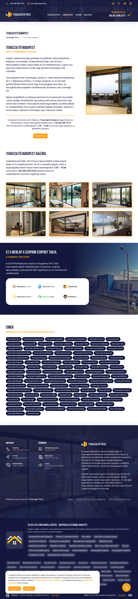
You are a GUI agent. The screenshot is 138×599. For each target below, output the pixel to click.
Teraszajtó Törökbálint (63, 344)
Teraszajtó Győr (104, 390)
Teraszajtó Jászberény (79, 386)
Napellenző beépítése (37, 546)
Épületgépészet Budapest (118, 563)
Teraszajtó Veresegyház (76, 339)
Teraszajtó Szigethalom (43, 353)
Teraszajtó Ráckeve (71, 362)
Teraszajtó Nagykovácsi (116, 372)
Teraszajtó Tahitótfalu (74, 348)
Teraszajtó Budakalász (55, 409)
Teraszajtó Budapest (105, 404)
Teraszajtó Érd (13, 400)
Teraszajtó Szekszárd (104, 353)
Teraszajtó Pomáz (89, 362)
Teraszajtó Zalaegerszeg (33, 339)
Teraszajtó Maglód (15, 381)
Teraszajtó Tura (45, 344)
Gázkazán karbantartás (82, 567)
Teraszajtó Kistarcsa (33, 381)
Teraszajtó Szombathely (95, 348)
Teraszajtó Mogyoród (100, 376)
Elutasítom (29, 589)
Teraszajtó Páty (65, 367)
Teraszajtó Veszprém (55, 339)
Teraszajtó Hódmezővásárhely (19, 390)
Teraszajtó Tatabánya (100, 344)
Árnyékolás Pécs (13, 563)
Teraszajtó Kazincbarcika (38, 386)
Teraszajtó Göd (65, 395)
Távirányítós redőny (36, 555)
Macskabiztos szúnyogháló (84, 541)
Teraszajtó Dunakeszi (90, 400)
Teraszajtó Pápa (81, 367)
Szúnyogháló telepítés (121, 550)
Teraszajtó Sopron (116, 358)
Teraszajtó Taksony (54, 348)
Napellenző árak (105, 541)
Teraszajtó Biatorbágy (76, 409)
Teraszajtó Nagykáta (15, 376)
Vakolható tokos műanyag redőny (61, 555)
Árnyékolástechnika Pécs (31, 563)
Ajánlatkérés (68, 15)
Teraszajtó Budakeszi (34, 409)
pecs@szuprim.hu (20, 458)
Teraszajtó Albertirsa (15, 413)
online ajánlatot (117, 15)
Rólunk (78, 15)
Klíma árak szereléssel (122, 571)
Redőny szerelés (108, 580)
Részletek (55, 595)
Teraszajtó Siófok (32, 362)
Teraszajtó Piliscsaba (16, 367)
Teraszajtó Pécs (53, 15)
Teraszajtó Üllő (29, 344)
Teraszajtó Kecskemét (16, 386)
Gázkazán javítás (64, 567)
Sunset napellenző (80, 550)
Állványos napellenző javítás (67, 537)
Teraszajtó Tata (117, 344)
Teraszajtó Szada (81, 358)
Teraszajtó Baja (33, 413)
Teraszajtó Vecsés (96, 339)
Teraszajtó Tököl (81, 344)
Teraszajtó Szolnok (115, 348)
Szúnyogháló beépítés (99, 550)
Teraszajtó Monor (82, 376)
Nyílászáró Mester (122, 576)
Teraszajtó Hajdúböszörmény (67, 390)
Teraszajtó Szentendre (83, 353)
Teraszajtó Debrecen (32, 404)
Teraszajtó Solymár (15, 362)
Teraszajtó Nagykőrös (95, 372)
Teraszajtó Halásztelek (43, 390)
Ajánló (70, 499)
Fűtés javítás (12, 567)
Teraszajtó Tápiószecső (34, 348)
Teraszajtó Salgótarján (51, 362)
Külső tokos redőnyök (37, 541)
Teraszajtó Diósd (14, 404)
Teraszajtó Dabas (50, 404)
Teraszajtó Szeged (39, 358)
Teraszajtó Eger (28, 400)
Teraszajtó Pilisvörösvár (109, 362)
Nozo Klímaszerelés (105, 576)
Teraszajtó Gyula (88, 390)
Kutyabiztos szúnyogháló (60, 541)
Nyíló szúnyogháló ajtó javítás (106, 546)
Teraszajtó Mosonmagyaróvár (60, 376)
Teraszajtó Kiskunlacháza (55, 381)
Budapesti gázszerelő (67, 563)
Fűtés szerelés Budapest (28, 567)
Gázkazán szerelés (100, 567)
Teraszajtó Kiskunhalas (77, 381)
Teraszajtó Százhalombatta (60, 358)
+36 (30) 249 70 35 (20, 450)
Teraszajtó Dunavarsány (47, 400)
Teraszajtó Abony (116, 409)
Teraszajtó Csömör (68, 404)
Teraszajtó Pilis (33, 367)
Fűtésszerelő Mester (47, 567)
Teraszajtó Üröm (14, 344)
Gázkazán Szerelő (117, 567)
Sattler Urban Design (61, 550)
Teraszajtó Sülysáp (99, 358)
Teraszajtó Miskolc (120, 376)
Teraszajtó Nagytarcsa (74, 372)
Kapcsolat (88, 15)
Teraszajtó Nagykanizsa (36, 376)
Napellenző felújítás (57, 546)
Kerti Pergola (106, 571)
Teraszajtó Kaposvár (59, 386)
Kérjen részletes (119, 12)
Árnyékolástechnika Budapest (40, 537)
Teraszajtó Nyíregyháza (53, 372)
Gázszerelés (83, 563)
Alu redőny (86, 537)
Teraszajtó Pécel (49, 367)
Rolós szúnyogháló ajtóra (39, 550)
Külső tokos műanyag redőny (105, 537)
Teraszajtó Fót (80, 395)
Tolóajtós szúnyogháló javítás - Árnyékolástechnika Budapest (57, 525)
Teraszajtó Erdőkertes (118, 395)
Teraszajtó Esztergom (98, 395)
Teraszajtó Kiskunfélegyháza (101, 381)
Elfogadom (14, 589)
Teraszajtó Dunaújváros (69, 400)
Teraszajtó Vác (113, 339)
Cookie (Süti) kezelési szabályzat (90, 499)
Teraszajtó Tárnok (14, 348)
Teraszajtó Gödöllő (49, 395)
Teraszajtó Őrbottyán (99, 367)
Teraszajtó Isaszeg (99, 386)
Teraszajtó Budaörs (15, 409)
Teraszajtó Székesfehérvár (18, 358)
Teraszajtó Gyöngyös (122, 390)
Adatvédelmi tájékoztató (119, 499)
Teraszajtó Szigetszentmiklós (19, 353)
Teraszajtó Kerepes (123, 381)
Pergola (125, 546)
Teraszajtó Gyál (31, 395)
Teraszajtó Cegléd (86, 404)
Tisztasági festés (100, 584)
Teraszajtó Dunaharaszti (112, 400)
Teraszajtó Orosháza (15, 372)
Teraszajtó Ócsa (33, 372)
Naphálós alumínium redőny (80, 546)
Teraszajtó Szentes (63, 353)
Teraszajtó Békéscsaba (97, 409)
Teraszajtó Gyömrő (15, 395)
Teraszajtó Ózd (117, 367)
